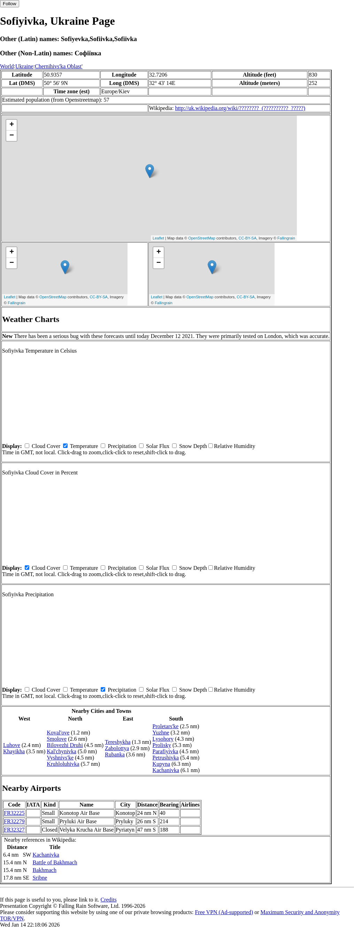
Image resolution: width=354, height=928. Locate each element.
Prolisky (162, 745)
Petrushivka (166, 758)
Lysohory (163, 739)
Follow (9, 3)
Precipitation (122, 446)
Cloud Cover (46, 446)
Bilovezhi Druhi (65, 745)
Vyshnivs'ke (60, 758)
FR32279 (14, 821)
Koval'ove (58, 733)
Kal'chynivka (61, 751)
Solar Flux (157, 446)
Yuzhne (161, 733)
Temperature (84, 446)
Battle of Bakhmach (54, 862)
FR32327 (14, 830)
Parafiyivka (165, 751)
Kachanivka (166, 770)
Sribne (39, 878)
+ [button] (11, 125)
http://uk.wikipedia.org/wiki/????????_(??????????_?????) (240, 108)
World (7, 66)
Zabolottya (117, 748)
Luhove (11, 745)
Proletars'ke (166, 726)
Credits (108, 900)
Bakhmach (44, 870)
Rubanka (115, 754)
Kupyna (161, 764)
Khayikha (14, 751)
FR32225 (14, 813)
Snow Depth (193, 446)
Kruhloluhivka (63, 764)
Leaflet (158, 238)
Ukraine (24, 66)
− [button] (11, 136)
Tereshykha (118, 742)
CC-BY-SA (247, 238)
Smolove (57, 739)
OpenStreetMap (201, 238)
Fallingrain (286, 238)
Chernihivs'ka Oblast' (59, 66)
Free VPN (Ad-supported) (224, 912)
